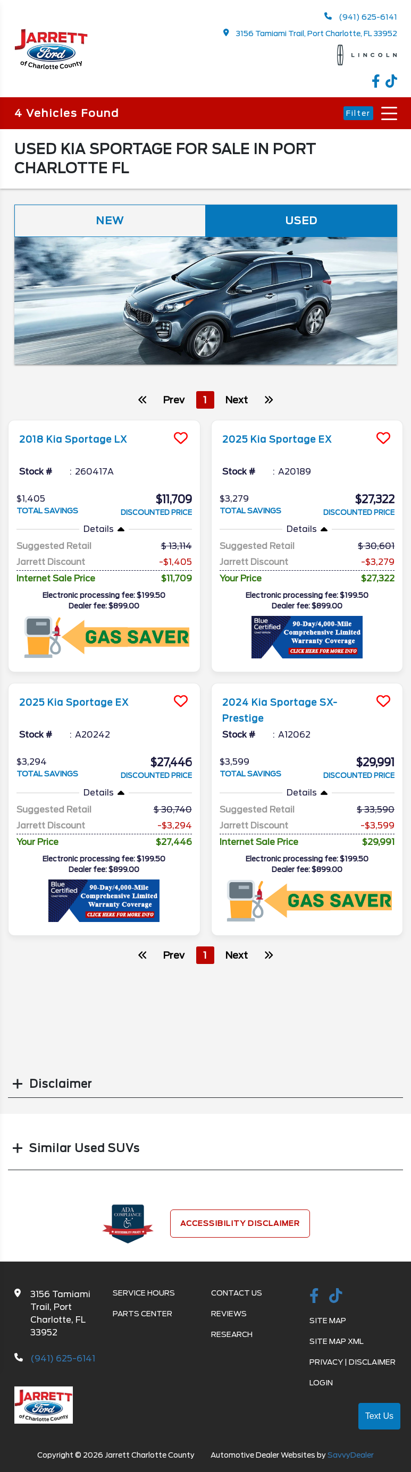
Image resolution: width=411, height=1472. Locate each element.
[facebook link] (378, 82)
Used (301, 221)
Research (232, 1335)
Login (321, 1384)
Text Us (379, 1415)
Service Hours (144, 1294)
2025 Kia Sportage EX (286, 439)
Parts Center (142, 1314)
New (110, 221)
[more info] (104, 422)
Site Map (327, 1321)
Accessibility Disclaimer (240, 1224)
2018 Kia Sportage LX (82, 439)
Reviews (229, 1314)
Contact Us (236, 1294)
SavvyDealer (351, 1456)
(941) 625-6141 (360, 16)
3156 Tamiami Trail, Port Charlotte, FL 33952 (310, 33)
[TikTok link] (391, 82)
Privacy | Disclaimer (352, 1363)
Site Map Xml (336, 1342)
